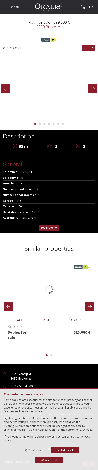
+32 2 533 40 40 (22, 386)
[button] (35, 124)
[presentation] (5, 88)
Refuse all (67, 450)
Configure (35, 450)
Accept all (51, 460)
